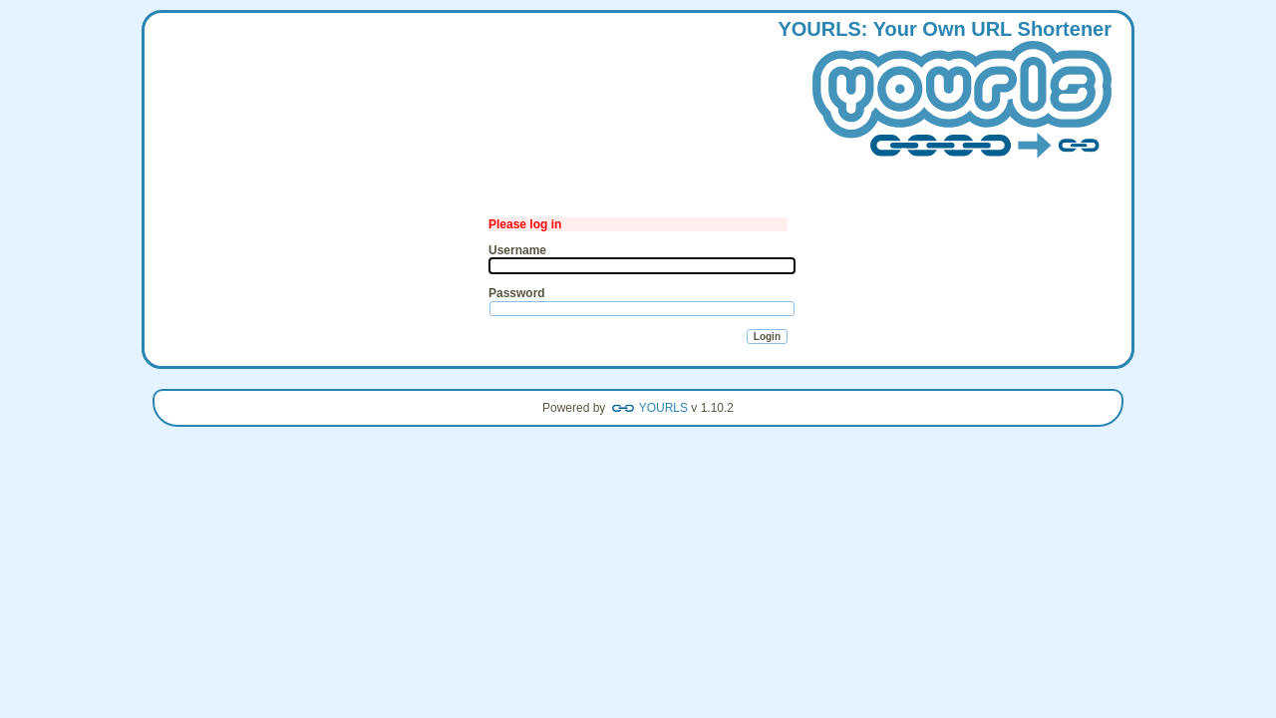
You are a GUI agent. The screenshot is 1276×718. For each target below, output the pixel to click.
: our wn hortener (945, 91)
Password (516, 293)
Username (517, 250)
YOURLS (663, 408)
